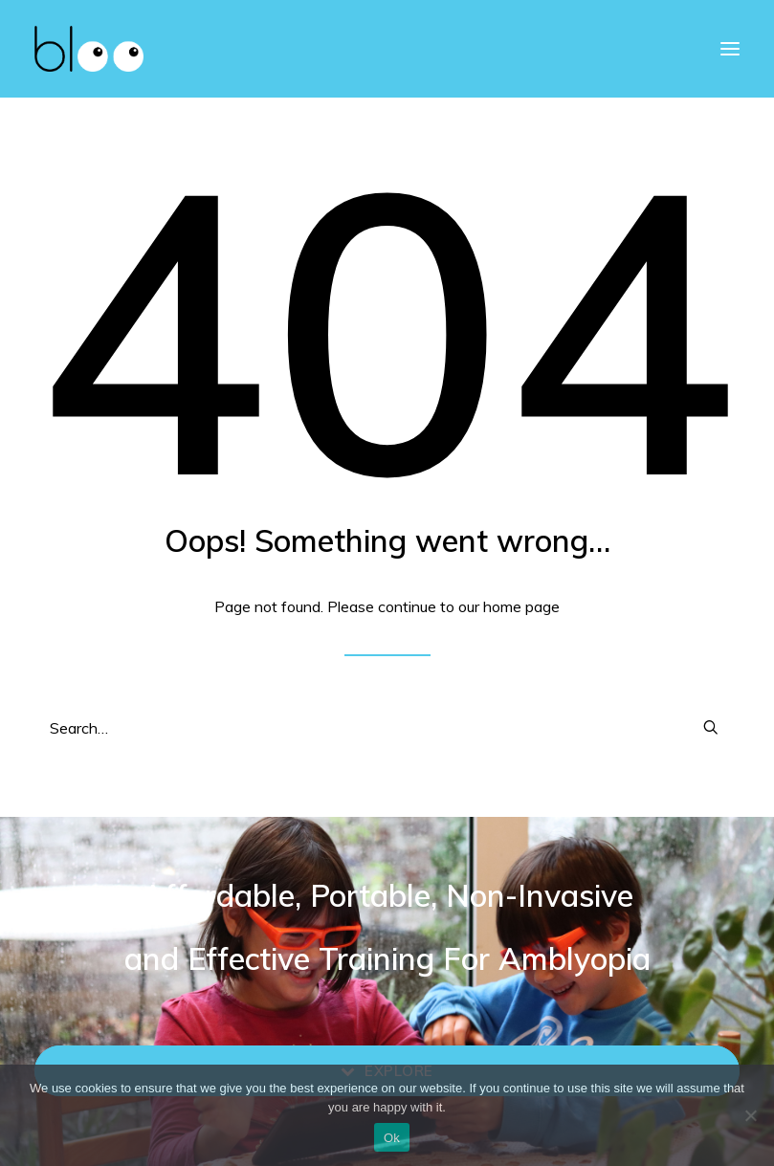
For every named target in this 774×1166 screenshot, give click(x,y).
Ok (392, 1138)
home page (521, 606)
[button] (711, 727)
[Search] (387, 728)
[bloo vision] (89, 49)
